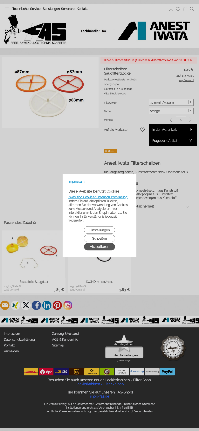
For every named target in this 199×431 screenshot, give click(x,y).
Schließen (99, 238)
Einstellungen (99, 230)
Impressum (76, 181)
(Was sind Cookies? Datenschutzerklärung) (98, 197)
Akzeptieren (99, 247)
